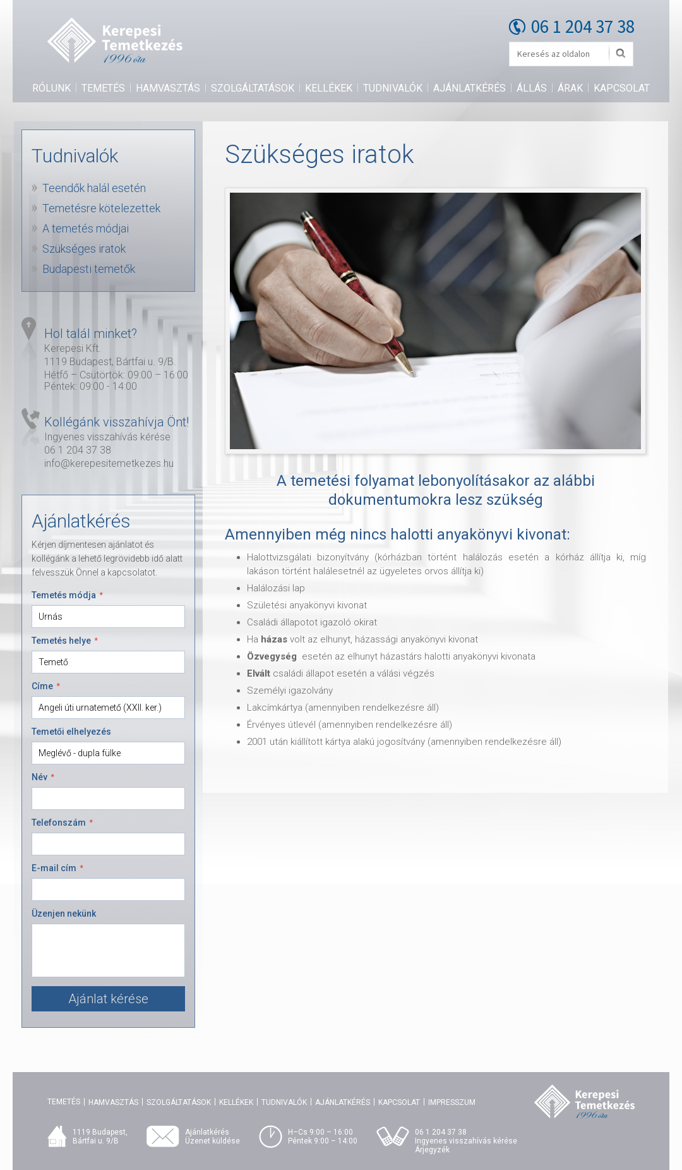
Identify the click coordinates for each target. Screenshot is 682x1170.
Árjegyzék (432, 1149)
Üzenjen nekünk (64, 913)
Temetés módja (67, 595)
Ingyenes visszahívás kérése (107, 437)
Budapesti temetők (88, 268)
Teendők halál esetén (94, 188)
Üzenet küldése (212, 1141)
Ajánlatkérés (469, 88)
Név (43, 777)
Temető (53, 662)
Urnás (51, 617)
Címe (46, 686)
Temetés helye (65, 641)
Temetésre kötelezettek (101, 208)
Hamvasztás (168, 88)
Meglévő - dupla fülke (80, 753)
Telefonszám (62, 822)
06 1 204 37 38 (583, 26)
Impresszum (452, 1102)
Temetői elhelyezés (71, 732)
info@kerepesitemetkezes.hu (109, 463)
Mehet (621, 54)
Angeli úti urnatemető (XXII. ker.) (100, 708)
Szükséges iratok (84, 248)
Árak (570, 88)
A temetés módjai (85, 228)
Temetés (103, 88)
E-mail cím (57, 868)
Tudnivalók (392, 88)
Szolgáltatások (252, 88)
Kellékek (328, 88)
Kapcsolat (622, 88)
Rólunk (51, 88)
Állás (532, 88)
